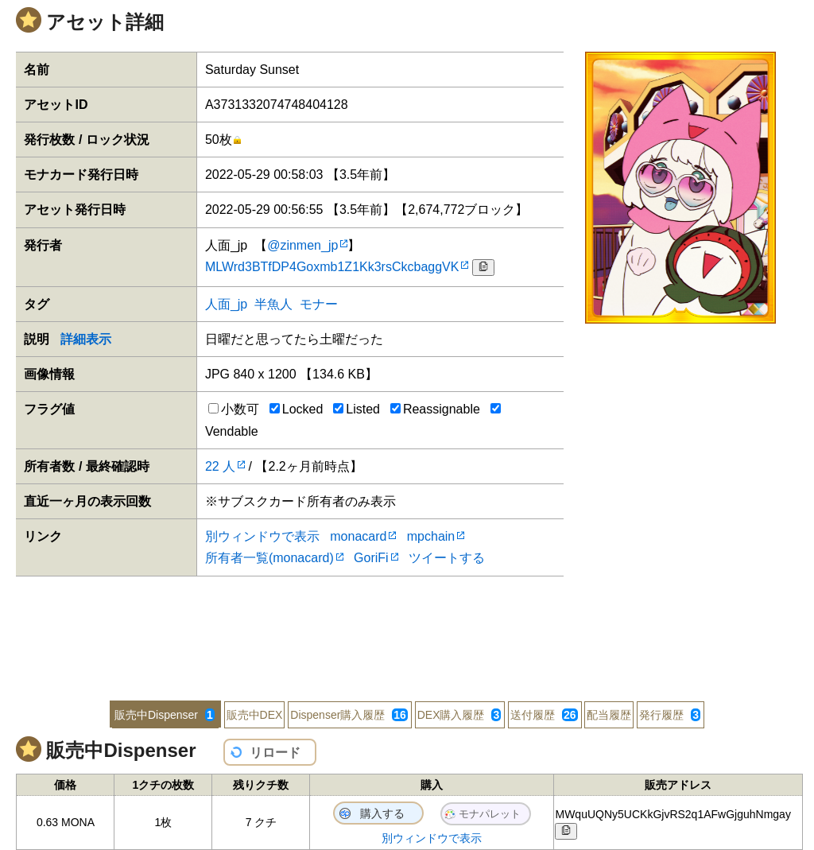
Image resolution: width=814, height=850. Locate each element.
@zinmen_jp (302, 245)
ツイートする (447, 558)
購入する (382, 813)
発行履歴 (669, 714)
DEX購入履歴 (459, 714)
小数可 (233, 409)
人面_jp (226, 304)
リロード (275, 752)
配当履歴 (609, 714)
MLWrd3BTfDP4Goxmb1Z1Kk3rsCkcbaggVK (332, 267)
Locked (296, 409)
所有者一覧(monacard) (269, 558)
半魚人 (273, 304)
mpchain (431, 536)
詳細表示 (85, 339)
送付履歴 (543, 714)
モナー (319, 304)
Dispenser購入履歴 (349, 714)
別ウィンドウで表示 (262, 536)
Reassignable (435, 409)
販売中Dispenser (164, 714)
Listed (356, 409)
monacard (358, 536)
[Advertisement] (407, 628)
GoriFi (371, 558)
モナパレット (490, 814)
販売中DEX (255, 714)
